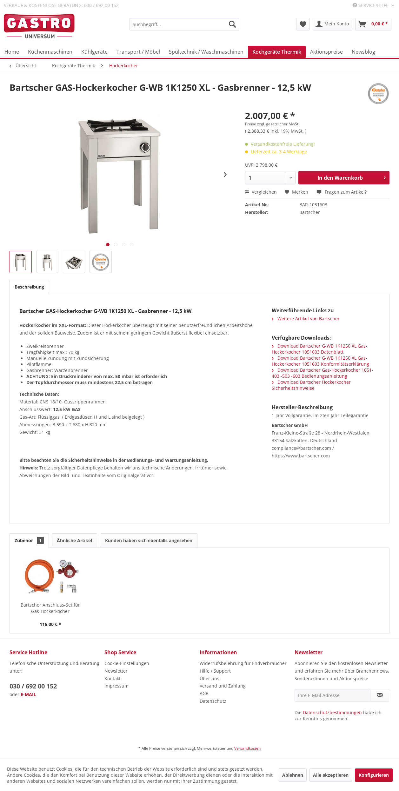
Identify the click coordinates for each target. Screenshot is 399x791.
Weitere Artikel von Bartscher (306, 319)
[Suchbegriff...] (184, 24)
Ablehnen (292, 775)
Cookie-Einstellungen (126, 663)
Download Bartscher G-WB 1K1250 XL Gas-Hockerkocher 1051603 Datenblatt (319, 349)
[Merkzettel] (303, 24)
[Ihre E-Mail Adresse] (332, 695)
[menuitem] (184, 24)
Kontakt (112, 678)
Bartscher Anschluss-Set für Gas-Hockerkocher (50, 608)
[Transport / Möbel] (138, 52)
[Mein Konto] (332, 24)
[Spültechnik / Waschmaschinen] (206, 52)
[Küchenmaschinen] (50, 52)
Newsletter (116, 671)
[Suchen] (232, 24)
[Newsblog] (363, 52)
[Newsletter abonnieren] (379, 695)
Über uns (209, 678)
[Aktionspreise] (326, 52)
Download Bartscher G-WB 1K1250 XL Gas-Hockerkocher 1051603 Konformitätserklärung (320, 361)
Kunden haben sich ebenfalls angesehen (148, 540)
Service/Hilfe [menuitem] (371, 5)
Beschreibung (29, 287)
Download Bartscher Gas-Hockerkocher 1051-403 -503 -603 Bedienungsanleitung (322, 373)
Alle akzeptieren (331, 775)
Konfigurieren (374, 775)
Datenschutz (213, 701)
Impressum (116, 686)
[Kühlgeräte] (94, 52)
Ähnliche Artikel (74, 540)
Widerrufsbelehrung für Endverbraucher (243, 663)
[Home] (11, 52)
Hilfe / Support (215, 671)
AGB (204, 693)
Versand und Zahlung (223, 686)
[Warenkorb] (373, 24)
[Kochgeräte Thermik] (277, 52)
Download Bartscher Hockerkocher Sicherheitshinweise (311, 385)
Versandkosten (247, 748)
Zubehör (29, 540)
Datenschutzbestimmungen (332, 712)
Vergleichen (261, 192)
